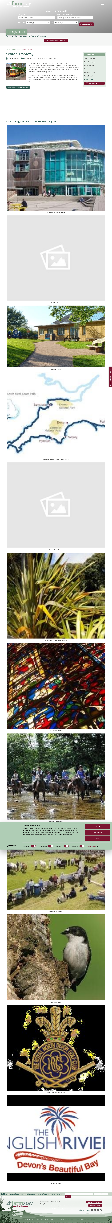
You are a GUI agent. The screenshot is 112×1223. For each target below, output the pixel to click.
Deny (97, 1211)
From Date (21, 22)
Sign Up (68, 1195)
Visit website (91, 82)
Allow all (97, 1200)
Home (8, 48)
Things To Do (16, 48)
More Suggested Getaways (56, 39)
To (51, 22)
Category (21, 15)
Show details (92, 1219)
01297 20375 (89, 78)
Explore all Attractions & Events (18, 86)
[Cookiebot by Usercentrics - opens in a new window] (11, 1219)
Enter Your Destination (65, 15)
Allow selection (97, 1206)
